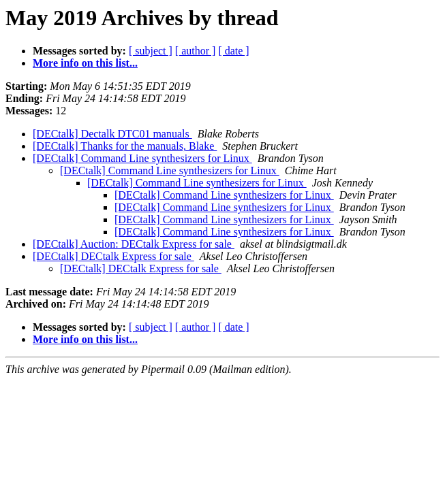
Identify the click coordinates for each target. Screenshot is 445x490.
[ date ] (233, 50)
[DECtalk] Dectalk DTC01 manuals (112, 134)
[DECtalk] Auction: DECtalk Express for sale (133, 244)
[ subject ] (150, 50)
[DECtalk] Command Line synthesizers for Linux (142, 158)
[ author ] (195, 50)
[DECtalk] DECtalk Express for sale (113, 256)
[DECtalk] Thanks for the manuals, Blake (125, 146)
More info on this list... (85, 63)
